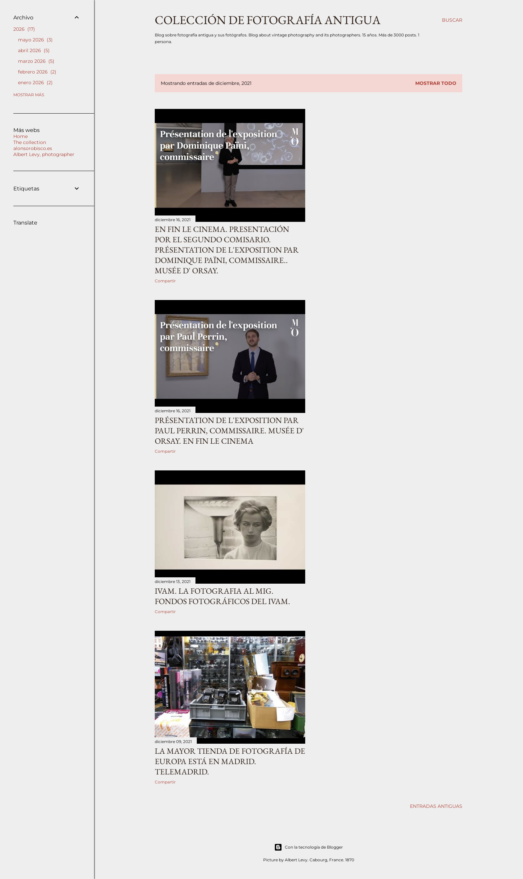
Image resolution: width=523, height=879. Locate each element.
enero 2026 (35, 83)
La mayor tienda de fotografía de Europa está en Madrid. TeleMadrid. (230, 761)
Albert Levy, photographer (43, 154)
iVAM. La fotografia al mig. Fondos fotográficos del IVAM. (222, 596)
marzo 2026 (36, 61)
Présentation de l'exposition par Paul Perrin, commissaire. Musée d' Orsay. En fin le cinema (229, 430)
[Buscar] (452, 20)
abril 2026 (34, 50)
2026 (24, 29)
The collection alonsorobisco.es (32, 145)
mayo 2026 (35, 40)
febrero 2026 (37, 72)
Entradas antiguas (436, 806)
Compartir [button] (165, 280)
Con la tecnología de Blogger (308, 847)
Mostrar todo (435, 83)
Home (20, 136)
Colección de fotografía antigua (268, 20)
